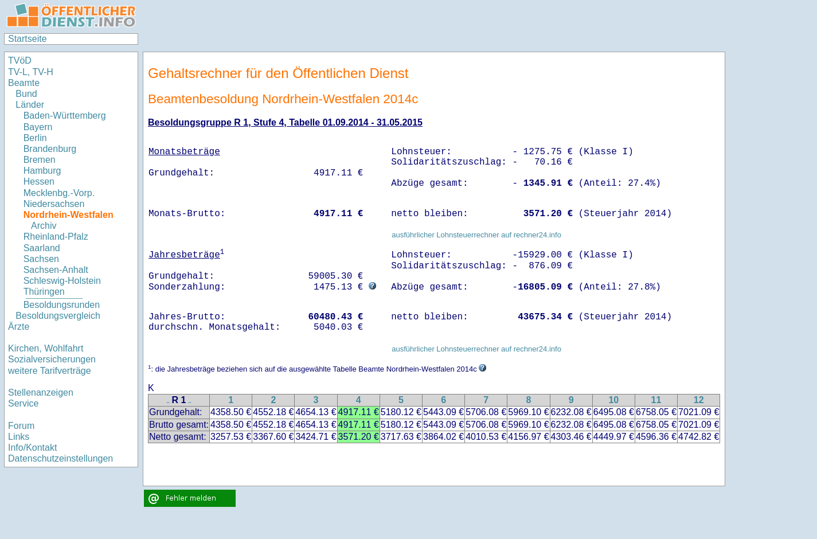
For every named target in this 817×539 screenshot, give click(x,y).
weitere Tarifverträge (49, 371)
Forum (21, 426)
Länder (29, 105)
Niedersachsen (54, 204)
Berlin (35, 138)
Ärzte (18, 326)
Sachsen (41, 259)
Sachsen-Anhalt (56, 270)
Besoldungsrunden (62, 305)
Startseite (27, 39)
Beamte (24, 83)
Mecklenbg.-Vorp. (59, 193)
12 (699, 400)
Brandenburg (50, 149)
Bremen (40, 160)
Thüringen (44, 291)
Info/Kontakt (32, 447)
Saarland (42, 248)
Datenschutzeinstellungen (60, 458)
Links (18, 437)
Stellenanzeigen (40, 392)
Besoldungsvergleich (57, 316)
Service (23, 403)
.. (168, 401)
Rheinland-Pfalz (56, 236)
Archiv (43, 226)
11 (656, 400)
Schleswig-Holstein (62, 281)
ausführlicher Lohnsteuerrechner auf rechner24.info (476, 235)
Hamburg (42, 170)
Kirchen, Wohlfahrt (45, 348)
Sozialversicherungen (52, 359)
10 (613, 400)
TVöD (20, 60)
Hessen (39, 181)
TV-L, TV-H (30, 72)
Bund (26, 94)
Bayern (38, 127)
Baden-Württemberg (65, 115)
